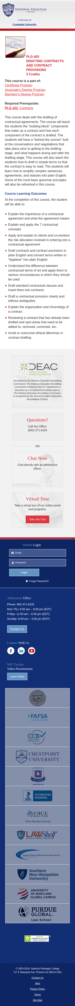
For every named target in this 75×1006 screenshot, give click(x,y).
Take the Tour (37, 519)
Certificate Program (18, 85)
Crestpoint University (24, 10)
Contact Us (17, 629)
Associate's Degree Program (25, 90)
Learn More (17, 676)
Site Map (37, 1000)
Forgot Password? (39, 581)
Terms (37, 994)
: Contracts (19, 108)
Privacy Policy (37, 989)
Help (37, 983)
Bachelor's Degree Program (24, 94)
